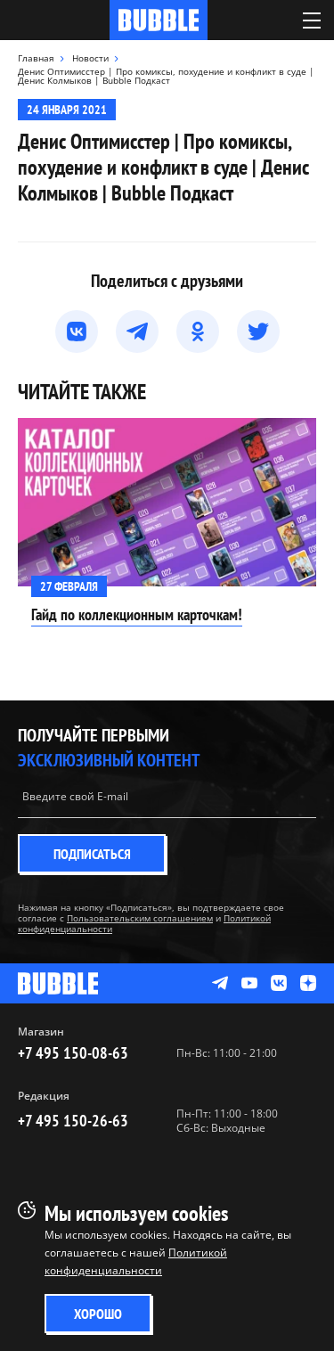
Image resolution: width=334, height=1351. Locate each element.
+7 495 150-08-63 (73, 1053)
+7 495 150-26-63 (73, 1120)
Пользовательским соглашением (140, 918)
